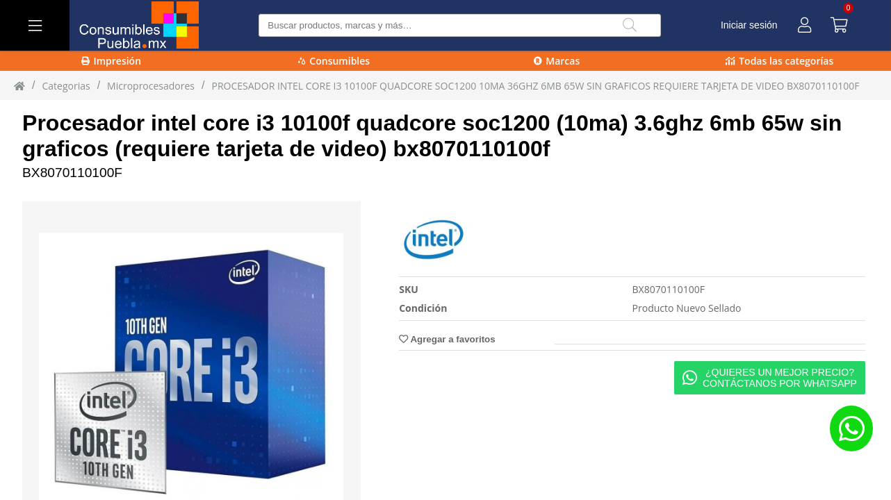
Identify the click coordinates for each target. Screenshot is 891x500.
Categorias (66, 85)
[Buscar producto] (460, 25)
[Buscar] (629, 25)
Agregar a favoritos (447, 339)
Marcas (557, 60)
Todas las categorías (779, 60)
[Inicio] (19, 85)
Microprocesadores (151, 85)
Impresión (111, 60)
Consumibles (334, 60)
